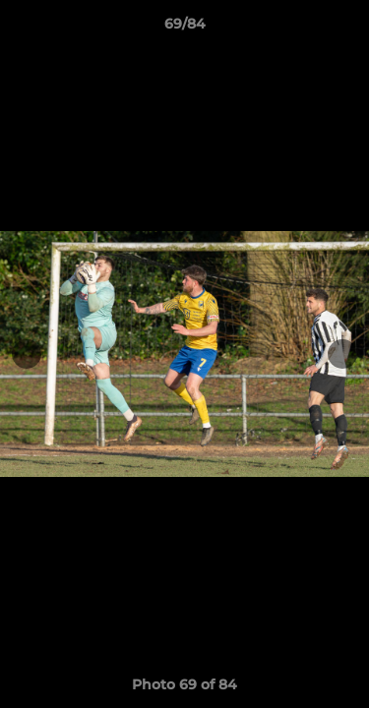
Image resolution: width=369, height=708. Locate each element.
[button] (345, 28)
